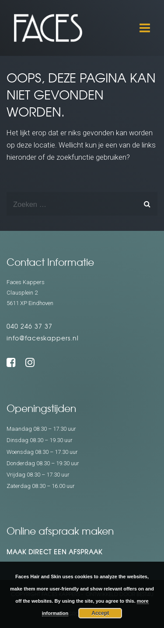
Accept (100, 613)
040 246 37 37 (29, 326)
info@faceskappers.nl (43, 337)
